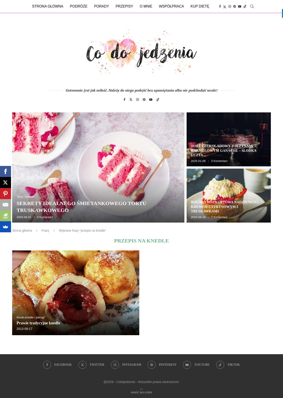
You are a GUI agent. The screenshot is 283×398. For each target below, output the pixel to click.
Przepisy (124, 6)
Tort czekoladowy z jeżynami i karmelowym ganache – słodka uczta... (223, 150)
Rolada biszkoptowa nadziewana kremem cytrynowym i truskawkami (225, 206)
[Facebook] (220, 6)
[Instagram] (229, 6)
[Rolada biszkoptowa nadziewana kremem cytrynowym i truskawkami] (229, 196)
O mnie (146, 6)
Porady (101, 6)
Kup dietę (200, 6)
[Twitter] (224, 6)
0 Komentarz (45, 217)
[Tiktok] (245, 6)
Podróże (78, 6)
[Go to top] (141, 392)
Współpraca (171, 6)
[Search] (252, 6)
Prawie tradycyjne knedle (38, 323)
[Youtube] (239, 6)
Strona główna (47, 6)
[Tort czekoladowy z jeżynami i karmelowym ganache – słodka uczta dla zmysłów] (229, 139)
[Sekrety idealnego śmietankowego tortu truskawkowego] (98, 167)
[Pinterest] (234, 6)
